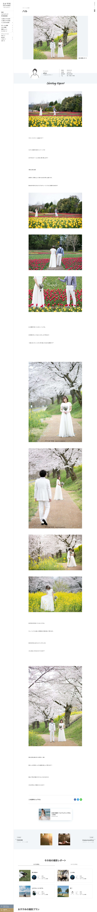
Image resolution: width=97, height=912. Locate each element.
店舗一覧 (3, 40)
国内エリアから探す (5, 18)
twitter (77, 800)
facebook (74, 800)
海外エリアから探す (5, 20)
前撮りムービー (7, 29)
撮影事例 (7, 37)
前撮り (2, 12)
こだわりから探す (7, 22)
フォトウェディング (4, 14)
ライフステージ (7, 31)
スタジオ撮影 (7, 27)
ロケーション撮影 (7, 25)
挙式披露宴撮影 (4, 16)
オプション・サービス (5, 33)
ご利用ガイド (7, 39)
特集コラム (3, 35)
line (81, 800)
